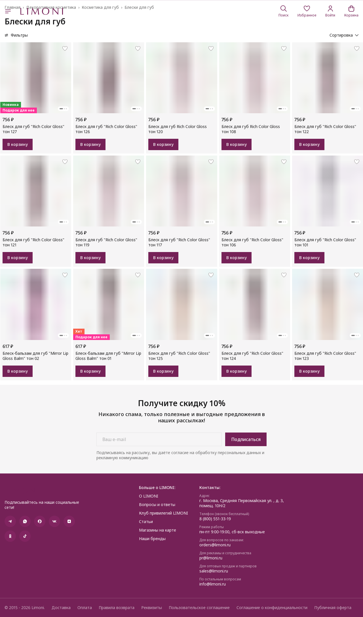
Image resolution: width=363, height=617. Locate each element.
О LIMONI (148, 496)
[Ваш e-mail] (159, 439)
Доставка (61, 607)
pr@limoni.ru (210, 558)
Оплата (84, 607)
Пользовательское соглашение (199, 607)
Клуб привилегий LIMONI (163, 513)
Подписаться (246, 439)
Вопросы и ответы (157, 504)
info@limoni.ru (212, 584)
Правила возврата (116, 607)
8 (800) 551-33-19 (215, 518)
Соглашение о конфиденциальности (272, 607)
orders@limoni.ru (215, 544)
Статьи (146, 521)
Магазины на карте (157, 530)
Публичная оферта (332, 607)
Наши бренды (152, 538)
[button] (306, 11)
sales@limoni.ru (213, 571)
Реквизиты (151, 607)
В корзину (17, 144)
